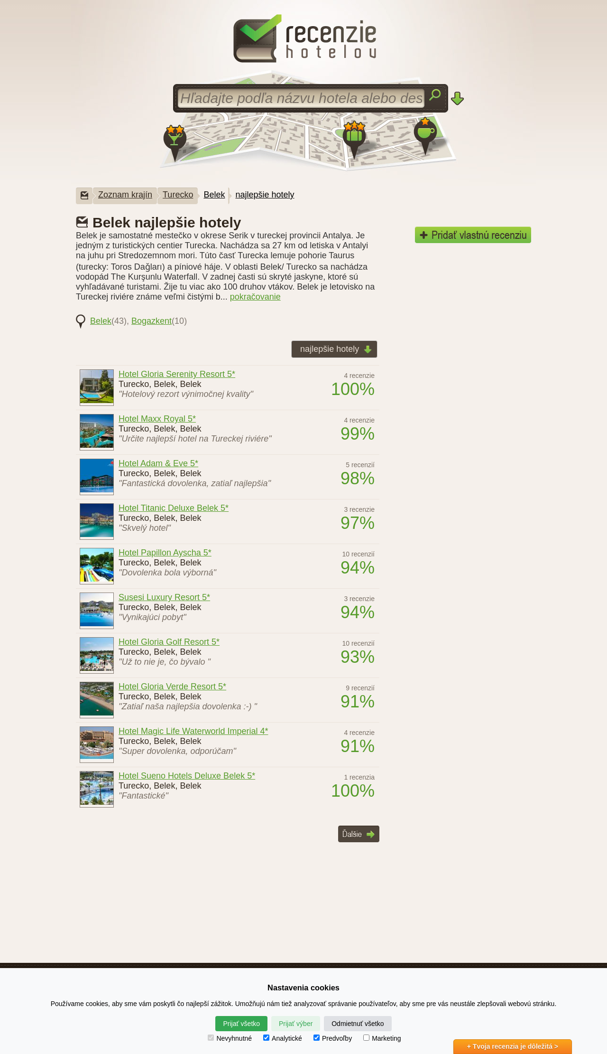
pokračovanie (255, 296)
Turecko (178, 194)
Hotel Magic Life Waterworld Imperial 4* (193, 731)
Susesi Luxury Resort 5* (164, 597)
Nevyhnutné (230, 1038)
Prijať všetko (241, 1023)
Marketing (382, 1038)
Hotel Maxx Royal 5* (157, 418)
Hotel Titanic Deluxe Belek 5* (174, 508)
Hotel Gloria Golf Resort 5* (169, 642)
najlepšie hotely (264, 194)
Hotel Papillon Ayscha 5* (165, 552)
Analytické (282, 1038)
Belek (214, 194)
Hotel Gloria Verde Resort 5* (172, 686)
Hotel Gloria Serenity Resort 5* (177, 374)
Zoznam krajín (125, 194)
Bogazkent (151, 321)
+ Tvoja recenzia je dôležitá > (512, 1046)
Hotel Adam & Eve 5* (158, 463)
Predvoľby (332, 1038)
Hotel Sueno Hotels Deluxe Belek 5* (187, 776)
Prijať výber (296, 1023)
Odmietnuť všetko (357, 1023)
